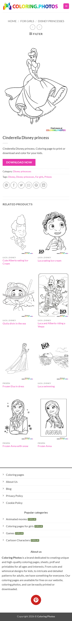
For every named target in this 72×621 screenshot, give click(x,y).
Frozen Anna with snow (15, 446)
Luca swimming (46, 386)
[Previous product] (39, 27)
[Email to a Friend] (28, 185)
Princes (48, 176)
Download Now (19, 162)
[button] (66, 6)
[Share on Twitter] (21, 185)
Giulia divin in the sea (14, 323)
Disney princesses (51, 21)
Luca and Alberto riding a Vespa (51, 325)
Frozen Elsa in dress (13, 386)
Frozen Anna (45, 446)
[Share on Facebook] (13, 185)
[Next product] (32, 27)
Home (12, 21)
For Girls (27, 21)
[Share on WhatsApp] (6, 185)
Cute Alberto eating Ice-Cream (16, 262)
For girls (39, 176)
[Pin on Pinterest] (36, 185)
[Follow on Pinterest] (36, 600)
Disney (11, 176)
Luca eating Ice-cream (49, 260)
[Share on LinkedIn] (43, 185)
